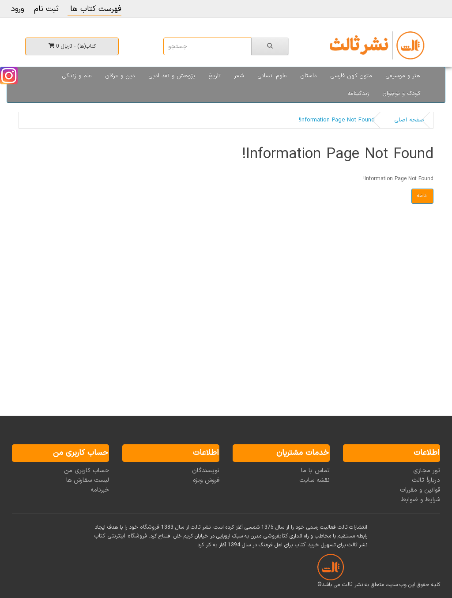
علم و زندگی (77, 76)
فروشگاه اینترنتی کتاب (120, 536)
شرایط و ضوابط (420, 499)
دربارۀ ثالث (426, 480)
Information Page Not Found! (337, 120)
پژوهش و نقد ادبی (171, 76)
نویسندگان (205, 470)
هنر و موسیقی (402, 76)
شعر (239, 76)
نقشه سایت (314, 480)
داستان (308, 76)
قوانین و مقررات (420, 490)
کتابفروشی (275, 536)
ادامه (422, 196)
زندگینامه (358, 93)
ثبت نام (46, 9)
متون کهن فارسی (351, 76)
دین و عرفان (120, 76)
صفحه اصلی (409, 120)
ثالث (347, 584)
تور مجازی (426, 470)
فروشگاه (149, 527)
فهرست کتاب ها (94, 9)
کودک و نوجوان (401, 93)
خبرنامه (99, 490)
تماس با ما (315, 470)
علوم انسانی (272, 76)
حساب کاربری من (86, 470)
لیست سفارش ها (87, 480)
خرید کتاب (306, 545)
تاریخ (214, 76)
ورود (17, 9)
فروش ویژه (206, 480)
